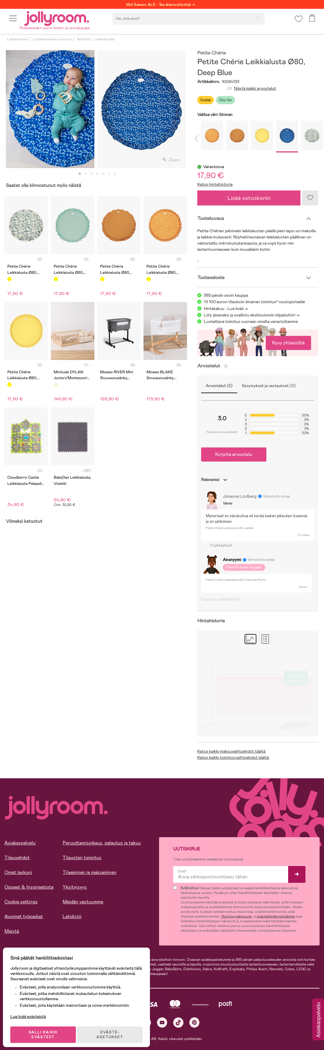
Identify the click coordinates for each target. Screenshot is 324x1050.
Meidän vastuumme (83, 902)
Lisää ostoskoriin (249, 198)
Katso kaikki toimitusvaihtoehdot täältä (233, 757)
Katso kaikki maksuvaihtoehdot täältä (231, 751)
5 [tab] (103, 174)
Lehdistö (72, 916)
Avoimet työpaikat (23, 916)
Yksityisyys (75, 887)
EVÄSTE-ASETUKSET (113, 1030)
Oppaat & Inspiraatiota (29, 887)
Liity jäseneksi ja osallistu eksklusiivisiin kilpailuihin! (249, 315)
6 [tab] (109, 174)
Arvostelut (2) (219, 385)
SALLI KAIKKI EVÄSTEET (45, 1030)
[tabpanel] (50, 109)
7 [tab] (115, 174)
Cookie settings (21, 902)
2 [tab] (85, 174)
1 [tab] (80, 174)
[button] (13, 21)
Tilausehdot (17, 858)
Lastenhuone (17, 39)
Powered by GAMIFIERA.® (220, 600)
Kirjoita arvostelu (233, 454)
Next (180, 109)
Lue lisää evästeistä (31, 1011)
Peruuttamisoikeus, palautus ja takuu (102, 843)
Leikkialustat (104, 39)
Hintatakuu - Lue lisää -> (226, 308)
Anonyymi (232, 559)
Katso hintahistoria (215, 184)
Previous (10, 109)
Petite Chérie (211, 53)
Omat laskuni (18, 872)
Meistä (11, 931)
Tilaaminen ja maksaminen (89, 872)
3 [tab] (91, 174)
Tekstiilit (82, 39)
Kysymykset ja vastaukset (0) (269, 385)
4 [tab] (97, 174)
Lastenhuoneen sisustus (51, 39)
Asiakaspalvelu (20, 843)
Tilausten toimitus (82, 858)
